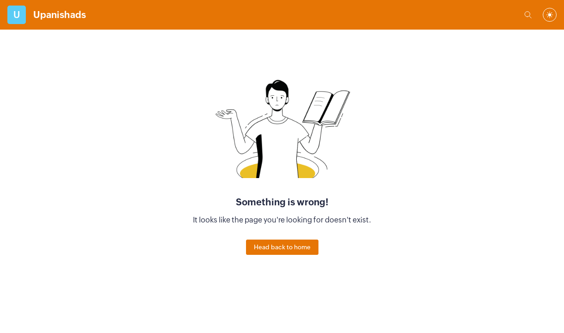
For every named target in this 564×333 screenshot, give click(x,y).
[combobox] (550, 15)
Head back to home (282, 247)
